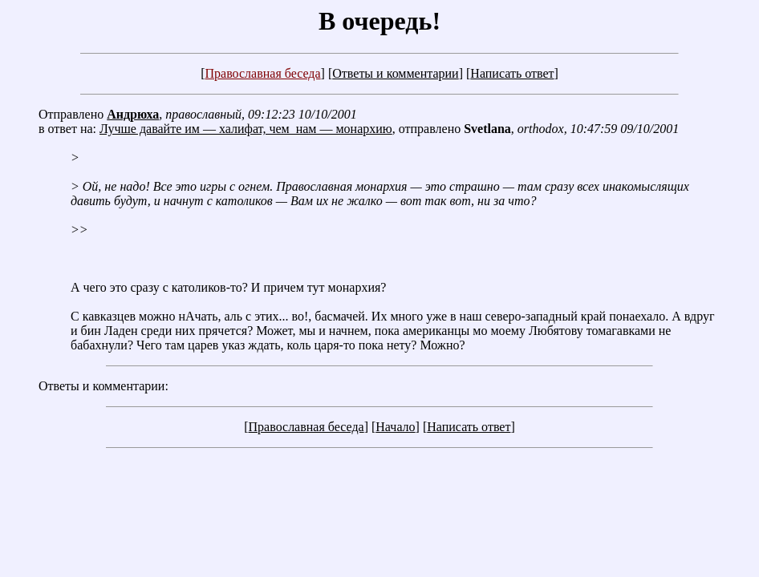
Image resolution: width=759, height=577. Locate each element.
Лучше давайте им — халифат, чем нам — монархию (245, 128)
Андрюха (133, 114)
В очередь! (379, 20)
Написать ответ (512, 73)
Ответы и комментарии (395, 73)
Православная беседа (262, 73)
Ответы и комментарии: (103, 386)
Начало (395, 427)
